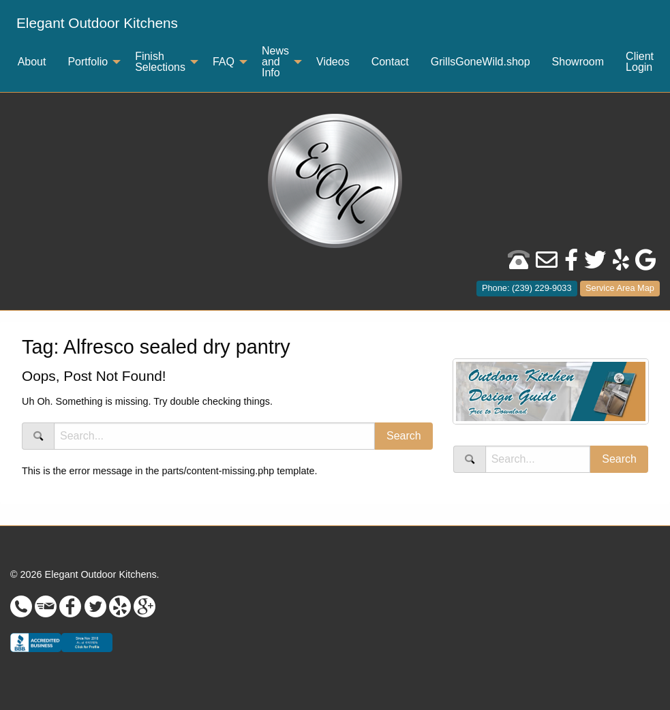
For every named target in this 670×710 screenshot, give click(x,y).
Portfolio (87, 61)
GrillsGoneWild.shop (480, 61)
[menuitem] (97, 23)
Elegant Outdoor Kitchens (97, 23)
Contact (390, 61)
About (32, 61)
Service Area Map (619, 288)
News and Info (275, 61)
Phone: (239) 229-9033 (527, 288)
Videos (333, 61)
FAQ (223, 61)
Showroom (578, 61)
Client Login (640, 61)
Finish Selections (160, 61)
